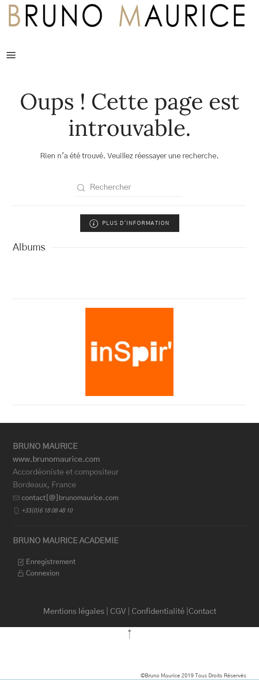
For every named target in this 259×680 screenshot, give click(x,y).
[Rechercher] (129, 188)
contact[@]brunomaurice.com (70, 497)
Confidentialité (158, 612)
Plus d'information (129, 223)
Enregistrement (46, 561)
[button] (11, 55)
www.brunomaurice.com (56, 459)
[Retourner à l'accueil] (128, 15)
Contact (202, 612)
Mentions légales (73, 612)
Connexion (38, 573)
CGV (118, 612)
